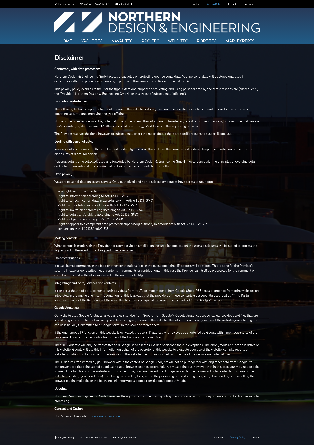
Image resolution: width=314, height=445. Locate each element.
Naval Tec (122, 41)
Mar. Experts (240, 41)
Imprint (232, 4)
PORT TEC (207, 41)
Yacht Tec (92, 41)
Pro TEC (150, 41)
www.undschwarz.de (106, 416)
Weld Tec (178, 41)
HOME (66, 41)
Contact (196, 4)
